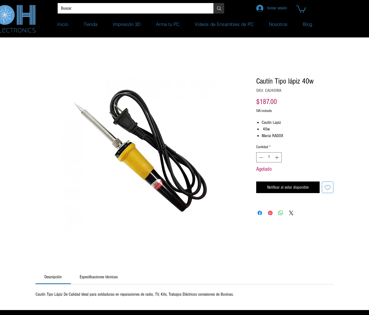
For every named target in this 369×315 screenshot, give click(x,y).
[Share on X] (291, 213)
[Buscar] (131, 8)
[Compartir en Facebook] (259, 213)
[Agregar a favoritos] (327, 187)
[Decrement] (260, 157)
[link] (53, 276)
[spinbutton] (269, 157)
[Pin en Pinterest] (270, 213)
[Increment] (277, 157)
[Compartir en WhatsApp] (280, 213)
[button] (301, 9)
